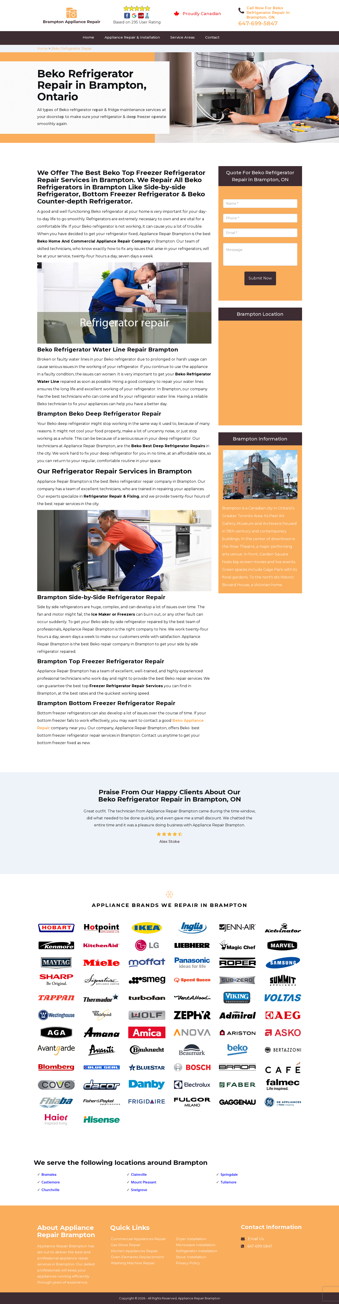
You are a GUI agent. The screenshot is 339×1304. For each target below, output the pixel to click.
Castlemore (51, 1182)
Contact (212, 37)
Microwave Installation (195, 1245)
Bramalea (49, 1175)
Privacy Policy (188, 1263)
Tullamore (229, 1182)
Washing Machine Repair (133, 1263)
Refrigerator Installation (196, 1251)
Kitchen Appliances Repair (134, 1251)
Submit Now (260, 278)
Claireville (139, 1175)
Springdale (229, 1175)
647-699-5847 (258, 23)
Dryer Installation (191, 1239)
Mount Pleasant (143, 1182)
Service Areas (182, 37)
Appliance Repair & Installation (132, 37)
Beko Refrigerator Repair (71, 48)
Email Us (256, 1239)
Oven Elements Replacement (137, 1257)
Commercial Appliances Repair (138, 1239)
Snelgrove (139, 1190)
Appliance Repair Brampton (199, 1298)
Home (88, 37)
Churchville (50, 1190)
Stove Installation (191, 1257)
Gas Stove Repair (126, 1245)
